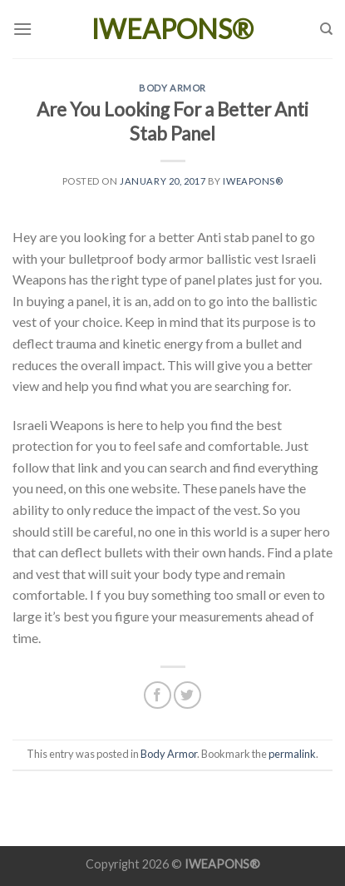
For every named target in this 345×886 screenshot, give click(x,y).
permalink (292, 753)
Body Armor (172, 87)
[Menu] (22, 28)
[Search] (326, 29)
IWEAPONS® (172, 29)
